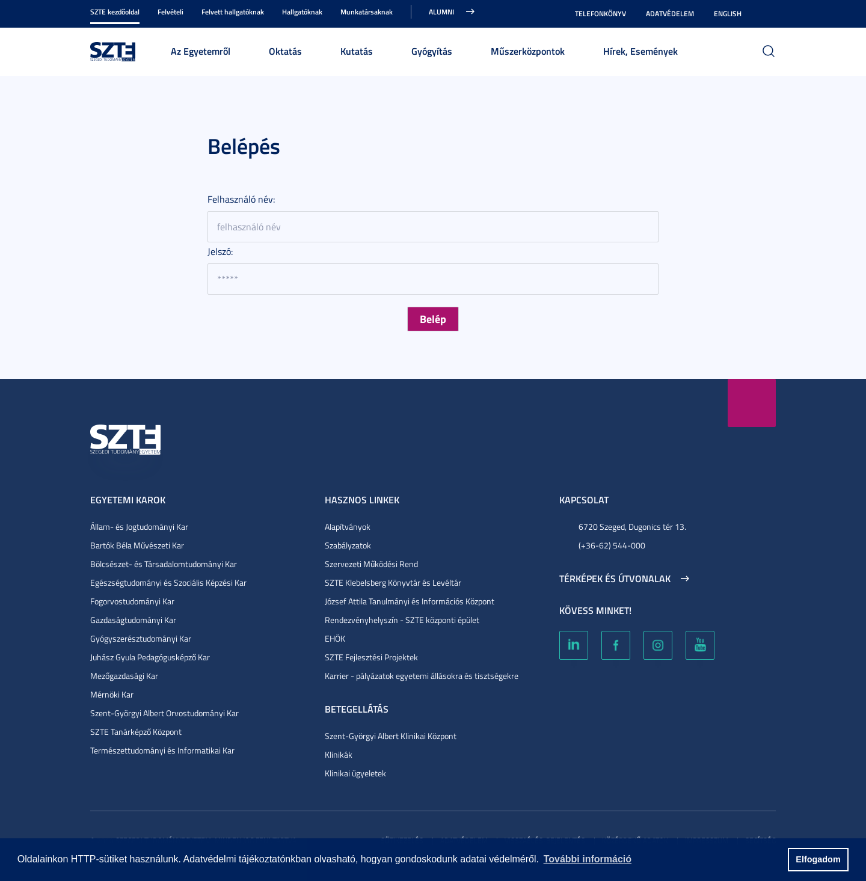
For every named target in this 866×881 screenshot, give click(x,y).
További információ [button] (587, 859)
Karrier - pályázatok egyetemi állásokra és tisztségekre (421, 675)
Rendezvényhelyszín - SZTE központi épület (402, 619)
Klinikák (338, 754)
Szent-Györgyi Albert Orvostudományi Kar (164, 713)
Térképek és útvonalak (615, 578)
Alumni (441, 12)
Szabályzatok (348, 545)
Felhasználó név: (241, 199)
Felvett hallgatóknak (232, 12)
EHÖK (335, 638)
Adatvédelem (670, 13)
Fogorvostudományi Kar (132, 601)
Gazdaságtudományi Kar (133, 619)
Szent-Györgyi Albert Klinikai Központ (390, 735)
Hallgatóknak (302, 12)
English (728, 13)
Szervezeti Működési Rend (371, 563)
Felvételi (170, 12)
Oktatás (285, 51)
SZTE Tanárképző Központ (136, 731)
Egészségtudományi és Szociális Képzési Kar (168, 582)
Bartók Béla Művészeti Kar (137, 545)
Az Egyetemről (200, 51)
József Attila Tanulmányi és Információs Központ (409, 601)
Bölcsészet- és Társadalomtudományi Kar (163, 563)
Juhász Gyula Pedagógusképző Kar (150, 657)
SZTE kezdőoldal (115, 12)
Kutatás (356, 51)
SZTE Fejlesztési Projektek (371, 657)
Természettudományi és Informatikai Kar (162, 750)
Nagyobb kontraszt (768, 14)
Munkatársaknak (366, 12)
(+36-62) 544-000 (612, 545)
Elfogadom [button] (818, 859)
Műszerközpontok (528, 51)
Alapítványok (347, 526)
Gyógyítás (431, 51)
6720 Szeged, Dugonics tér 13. (632, 526)
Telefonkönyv (600, 13)
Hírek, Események (640, 51)
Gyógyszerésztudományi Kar (140, 638)
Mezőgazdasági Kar (124, 675)
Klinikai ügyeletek (355, 773)
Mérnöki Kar (112, 694)
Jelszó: (220, 251)
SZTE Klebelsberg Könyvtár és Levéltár (393, 582)
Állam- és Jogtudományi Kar (139, 526)
